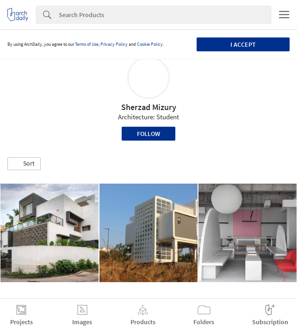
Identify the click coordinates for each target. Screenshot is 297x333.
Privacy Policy (114, 44)
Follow (148, 134)
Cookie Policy (150, 44)
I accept (243, 44)
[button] (24, 163)
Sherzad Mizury (148, 107)
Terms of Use (87, 44)
